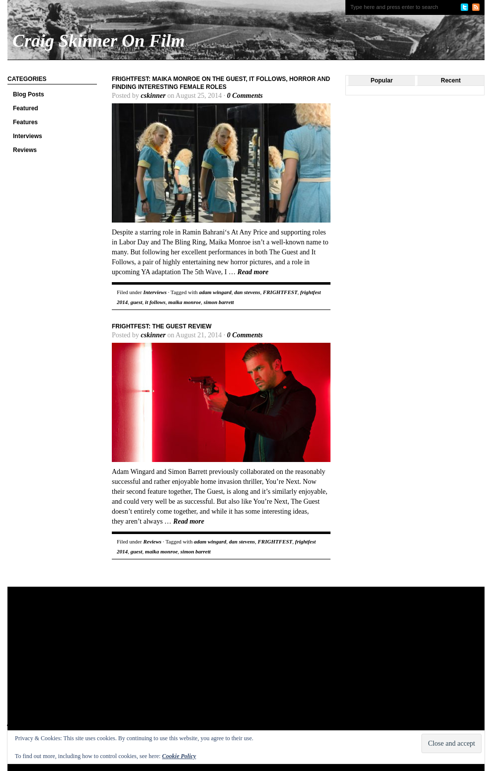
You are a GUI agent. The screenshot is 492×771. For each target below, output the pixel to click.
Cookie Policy (179, 756)
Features (25, 122)
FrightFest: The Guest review (162, 326)
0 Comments (245, 95)
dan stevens (247, 292)
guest (137, 302)
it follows (155, 302)
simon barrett (219, 302)
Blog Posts (28, 94)
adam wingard (215, 292)
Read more (253, 272)
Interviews (27, 136)
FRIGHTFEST (280, 292)
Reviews (25, 150)
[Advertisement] (155, 666)
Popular (382, 80)
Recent (451, 80)
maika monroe (184, 302)
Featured (25, 108)
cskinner (153, 95)
